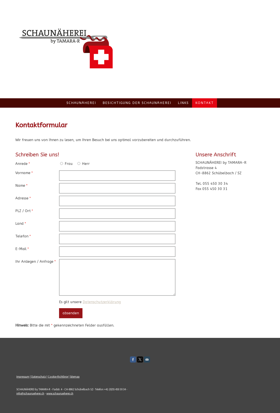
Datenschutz (38, 376)
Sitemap (75, 376)
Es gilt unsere (90, 302)
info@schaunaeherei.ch (30, 393)
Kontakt (204, 103)
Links (183, 103)
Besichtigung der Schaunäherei (137, 103)
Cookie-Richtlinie (58, 376)
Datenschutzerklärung (102, 302)
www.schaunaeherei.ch (59, 393)
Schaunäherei (81, 103)
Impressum (22, 376)
